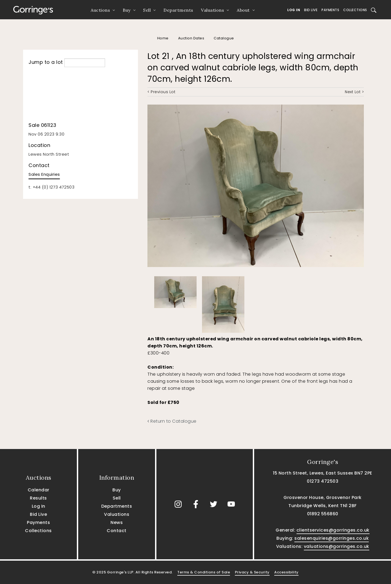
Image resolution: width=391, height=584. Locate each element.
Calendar (38, 490)
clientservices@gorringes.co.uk (333, 530)
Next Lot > (354, 92)
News (117, 522)
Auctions (100, 10)
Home (163, 38)
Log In (293, 10)
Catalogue (224, 38)
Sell (147, 10)
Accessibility (286, 572)
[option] (175, 291)
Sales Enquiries (44, 174)
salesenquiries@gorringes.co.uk (331, 538)
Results (38, 498)
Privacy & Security (252, 572)
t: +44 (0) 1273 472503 (51, 187)
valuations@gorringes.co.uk (336, 546)
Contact (117, 531)
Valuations (212, 10)
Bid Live (310, 10)
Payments (330, 10)
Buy (127, 10)
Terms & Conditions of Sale (203, 572)
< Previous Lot (161, 92)
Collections (355, 10)
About (243, 10)
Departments (178, 10)
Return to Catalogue (172, 421)
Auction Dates (191, 38)
